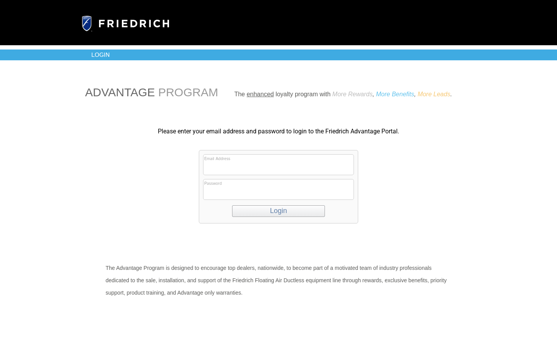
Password (277, 190)
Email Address (277, 165)
